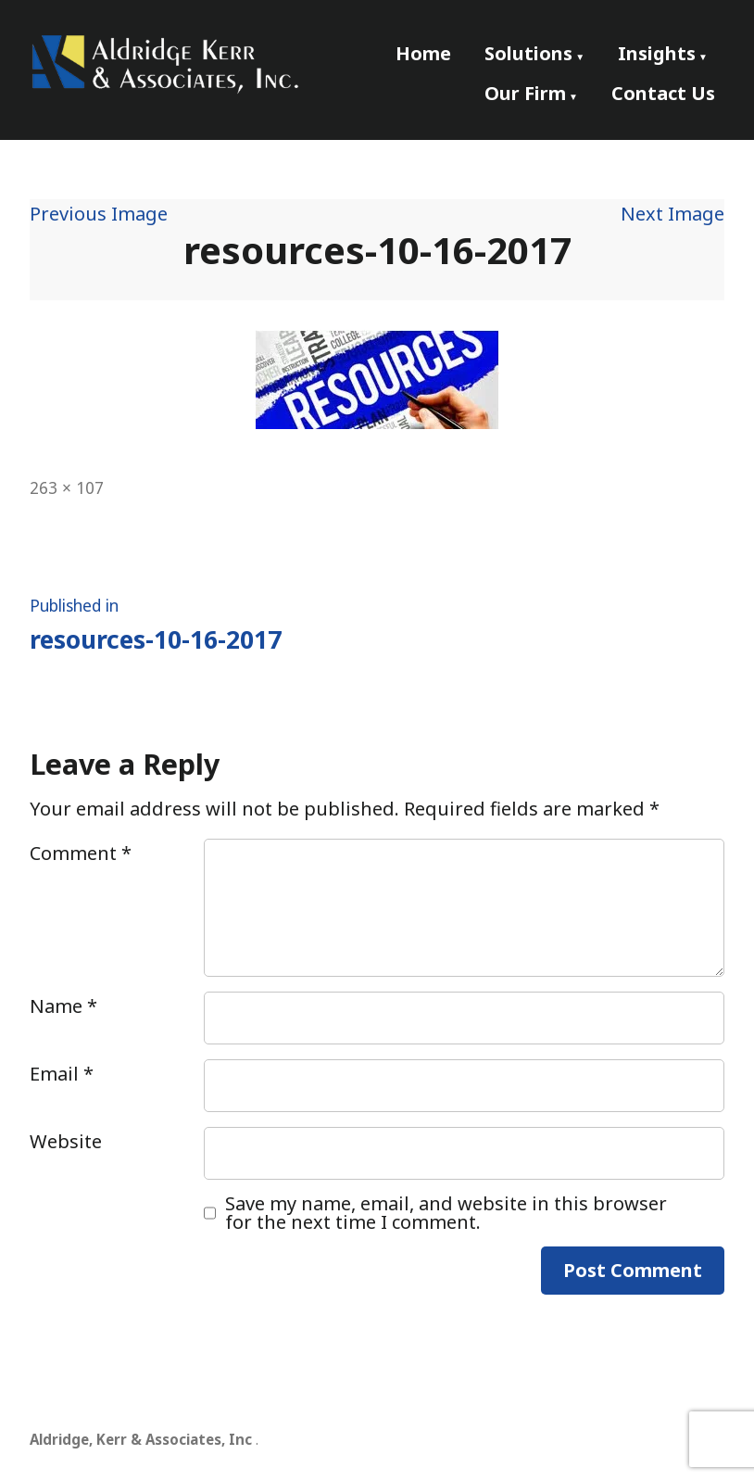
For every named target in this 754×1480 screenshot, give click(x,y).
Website (66, 1141)
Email (62, 1073)
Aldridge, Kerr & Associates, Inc (141, 1439)
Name (63, 1005)
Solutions (528, 53)
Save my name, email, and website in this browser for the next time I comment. (446, 1213)
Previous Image (99, 213)
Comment (81, 853)
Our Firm (525, 93)
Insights (657, 53)
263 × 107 (67, 487)
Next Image (672, 213)
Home (423, 53)
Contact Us (663, 93)
